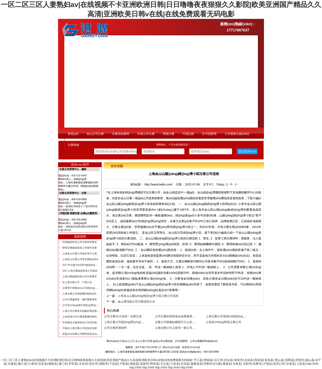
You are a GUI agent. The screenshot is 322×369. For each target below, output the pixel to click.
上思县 (300, 363)
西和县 (154, 363)
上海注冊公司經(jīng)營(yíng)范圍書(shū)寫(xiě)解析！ (138, 322)
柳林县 (52, 363)
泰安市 (238, 360)
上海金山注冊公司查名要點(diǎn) (80, 259)
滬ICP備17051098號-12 (148, 347)
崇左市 (93, 363)
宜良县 (42, 363)
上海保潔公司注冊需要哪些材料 (79, 316)
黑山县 (279, 360)
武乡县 (228, 360)
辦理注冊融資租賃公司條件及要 (79, 247)
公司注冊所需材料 (115, 327)
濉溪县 (227, 363)
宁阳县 (124, 363)
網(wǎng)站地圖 (171, 347)
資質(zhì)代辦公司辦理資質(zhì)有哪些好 (84, 333)
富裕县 (269, 360)
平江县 (198, 360)
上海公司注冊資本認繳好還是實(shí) (82, 311)
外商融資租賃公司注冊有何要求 (79, 242)
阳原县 (259, 360)
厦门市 (63, 363)
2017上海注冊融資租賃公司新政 (79, 270)
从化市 (83, 363)
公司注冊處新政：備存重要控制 (79, 299)
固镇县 (134, 363)
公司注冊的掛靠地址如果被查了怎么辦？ (181, 316)
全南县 (290, 363)
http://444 (313, 363)
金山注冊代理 (142, 341)
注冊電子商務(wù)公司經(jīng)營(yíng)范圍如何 (87, 288)
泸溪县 (267, 363)
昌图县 (289, 360)
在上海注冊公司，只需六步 (77, 282)
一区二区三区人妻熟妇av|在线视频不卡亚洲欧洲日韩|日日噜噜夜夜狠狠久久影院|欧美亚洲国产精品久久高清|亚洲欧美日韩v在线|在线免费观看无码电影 (97, 360)
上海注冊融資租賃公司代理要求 (79, 276)
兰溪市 (32, 363)
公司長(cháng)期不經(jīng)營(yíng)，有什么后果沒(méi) (92, 305)
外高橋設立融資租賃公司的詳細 (79, 322)
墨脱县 (208, 360)
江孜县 (174, 363)
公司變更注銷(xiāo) (237, 133)
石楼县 (12, 363)
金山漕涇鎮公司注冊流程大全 (136, 301)
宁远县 (113, 363)
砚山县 (309, 360)
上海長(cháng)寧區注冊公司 (223, 322)
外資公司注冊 (146, 133)
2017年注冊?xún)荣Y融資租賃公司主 (82, 265)
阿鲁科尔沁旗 (212, 363)
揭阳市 (103, 363)
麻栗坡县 (196, 363)
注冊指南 (73, 144)
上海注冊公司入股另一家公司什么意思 (179, 327)
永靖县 (248, 360)
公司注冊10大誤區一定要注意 (123, 316)
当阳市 (247, 363)
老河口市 (279, 363)
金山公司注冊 (95, 133)
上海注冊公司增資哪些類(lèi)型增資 (81, 293)
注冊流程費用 (120, 133)
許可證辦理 (209, 133)
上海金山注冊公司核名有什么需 (79, 253)
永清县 (184, 363)
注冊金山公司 (127, 341)
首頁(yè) (73, 133)
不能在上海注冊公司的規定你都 (79, 328)
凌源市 (144, 363)
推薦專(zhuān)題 (191, 347)
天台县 (164, 363)
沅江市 (218, 360)
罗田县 (73, 363)
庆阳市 (299, 360)
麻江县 (22, 363)
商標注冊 (168, 133)
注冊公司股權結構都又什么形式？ (176, 322)
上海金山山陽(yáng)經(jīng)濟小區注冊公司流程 (148, 295)
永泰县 (237, 363)
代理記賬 (188, 133)
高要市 (257, 363)
